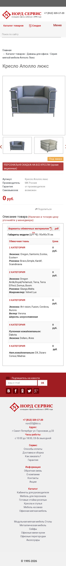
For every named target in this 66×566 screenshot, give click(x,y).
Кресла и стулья (33, 503)
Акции (33, 481)
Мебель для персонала (33, 496)
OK (42, 383)
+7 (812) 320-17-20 (54, 13)
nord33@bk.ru (33, 423)
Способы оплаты (33, 449)
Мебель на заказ (33, 507)
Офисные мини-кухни (33, 532)
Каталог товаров (13, 25)
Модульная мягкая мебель (29, 521)
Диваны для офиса (37, 54)
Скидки (35, 25)
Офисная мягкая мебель (33, 511)
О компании (33, 474)
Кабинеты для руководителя (33, 492)
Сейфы (33, 529)
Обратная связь (33, 470)
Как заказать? (33, 456)
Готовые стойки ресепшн (33, 500)
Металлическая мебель (33, 525)
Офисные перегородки (33, 536)
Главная (7, 50)
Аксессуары (33, 540)
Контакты (33, 478)
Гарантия (33, 460)
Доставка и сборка (33, 452)
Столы (48, 521)
